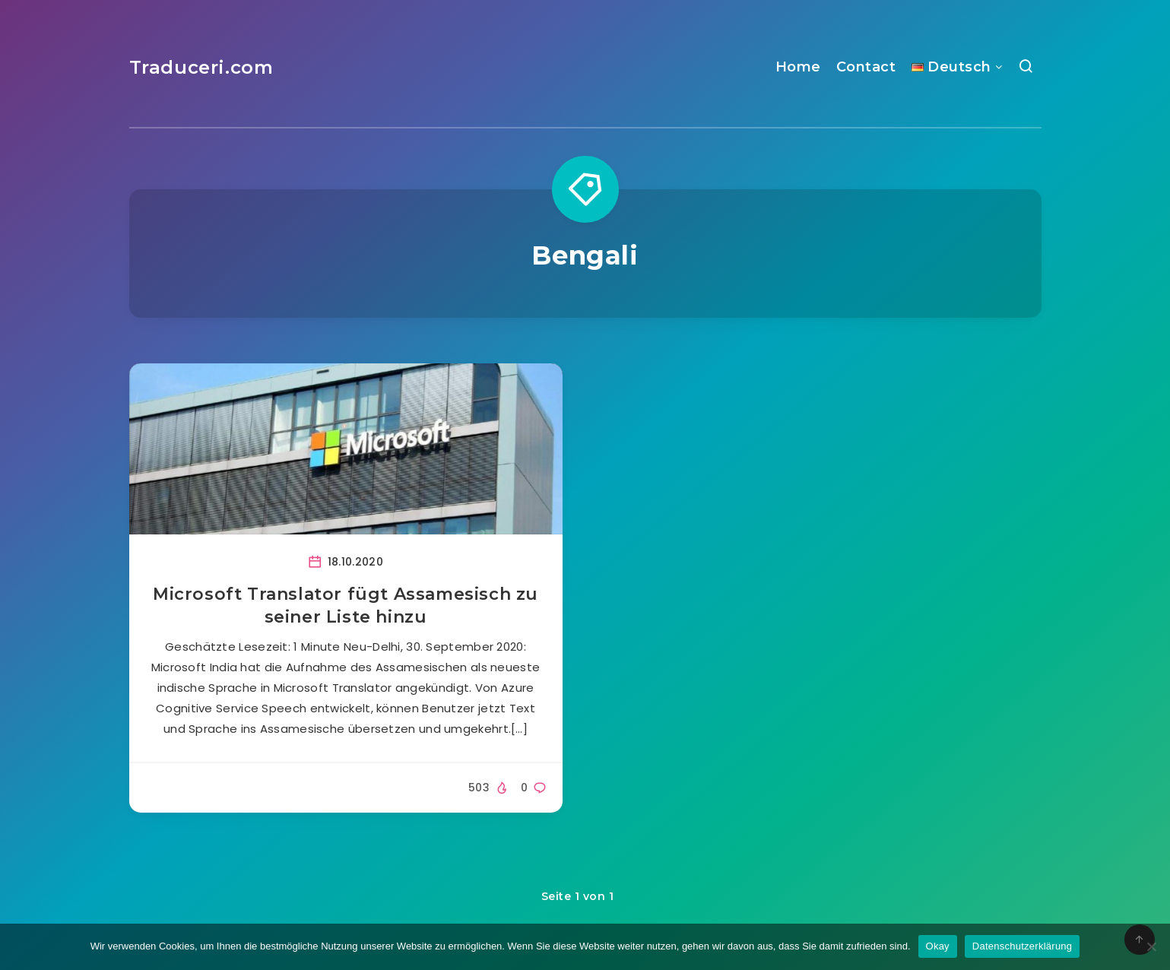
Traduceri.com (201, 67)
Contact (866, 67)
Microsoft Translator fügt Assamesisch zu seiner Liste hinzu (345, 605)
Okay (938, 946)
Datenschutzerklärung (1022, 946)
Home (798, 67)
